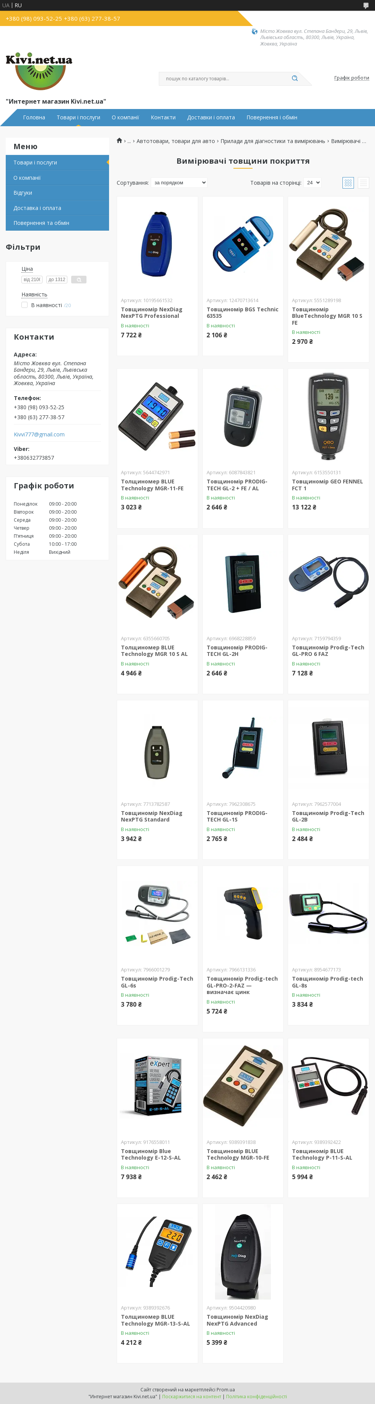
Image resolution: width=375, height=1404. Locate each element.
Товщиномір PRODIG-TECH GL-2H (237, 651)
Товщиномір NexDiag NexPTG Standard (152, 816)
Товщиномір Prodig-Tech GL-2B (328, 816)
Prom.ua (226, 1389)
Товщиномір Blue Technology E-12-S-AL (151, 1154)
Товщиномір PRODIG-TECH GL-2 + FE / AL (237, 485)
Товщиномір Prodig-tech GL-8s (327, 982)
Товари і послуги (78, 117)
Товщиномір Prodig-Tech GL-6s (157, 982)
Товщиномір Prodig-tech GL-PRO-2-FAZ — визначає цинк (242, 985)
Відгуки (22, 192)
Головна (34, 117)
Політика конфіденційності (256, 1396)
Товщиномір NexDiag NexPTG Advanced (237, 1320)
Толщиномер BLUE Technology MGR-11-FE (152, 485)
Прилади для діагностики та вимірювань (272, 141)
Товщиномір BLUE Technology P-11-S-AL (322, 1154)
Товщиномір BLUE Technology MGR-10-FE (238, 1154)
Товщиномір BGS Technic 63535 (243, 313)
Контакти (163, 117)
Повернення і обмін (271, 117)
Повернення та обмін (41, 222)
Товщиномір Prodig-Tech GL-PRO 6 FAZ (328, 651)
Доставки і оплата (211, 117)
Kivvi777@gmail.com (39, 434)
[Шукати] (294, 79)
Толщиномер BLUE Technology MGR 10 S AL (154, 651)
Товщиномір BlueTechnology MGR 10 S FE (327, 316)
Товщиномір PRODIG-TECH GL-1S (237, 816)
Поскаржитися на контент (191, 1396)
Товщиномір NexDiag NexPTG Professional (152, 313)
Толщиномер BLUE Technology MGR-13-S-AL (155, 1320)
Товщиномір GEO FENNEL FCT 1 (327, 485)
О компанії (125, 117)
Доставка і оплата (37, 207)
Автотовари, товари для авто (176, 141)
